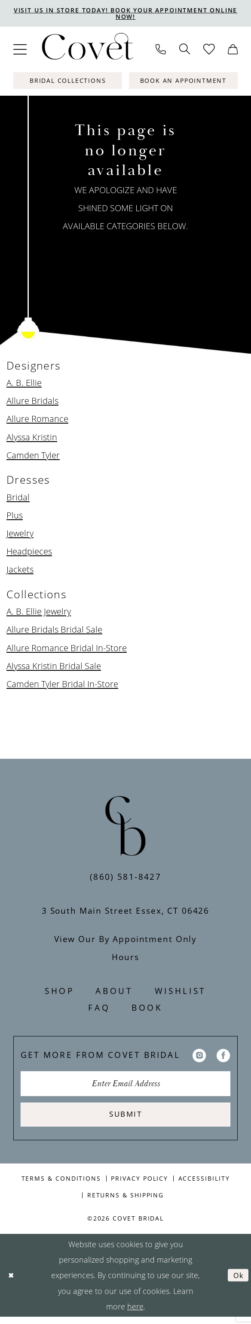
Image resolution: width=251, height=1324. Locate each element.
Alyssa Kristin (31, 438)
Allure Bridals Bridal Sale (54, 631)
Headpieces (29, 552)
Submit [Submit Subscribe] (125, 1120)
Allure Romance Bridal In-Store (66, 649)
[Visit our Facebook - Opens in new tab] (223, 1056)
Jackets (20, 570)
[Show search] (184, 50)
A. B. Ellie (24, 384)
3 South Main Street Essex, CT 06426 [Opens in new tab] (125, 911)
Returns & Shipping (125, 1202)
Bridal (18, 498)
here (135, 1313)
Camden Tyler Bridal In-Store (62, 685)
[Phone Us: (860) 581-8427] (160, 51)
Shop (59, 992)
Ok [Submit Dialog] (237, 1282)
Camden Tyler (33, 456)
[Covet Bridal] (87, 51)
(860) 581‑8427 (125, 878)
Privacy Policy (139, 1185)
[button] (20, 51)
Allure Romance (37, 420)
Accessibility (204, 1185)
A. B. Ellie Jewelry (38, 613)
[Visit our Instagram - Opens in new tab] (199, 1056)
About (114, 992)
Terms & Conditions (61, 1185)
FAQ (99, 1008)
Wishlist (180, 992)
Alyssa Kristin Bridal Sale (53, 667)
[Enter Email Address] (126, 1086)
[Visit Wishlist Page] (208, 50)
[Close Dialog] (12, 1282)
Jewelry (20, 534)
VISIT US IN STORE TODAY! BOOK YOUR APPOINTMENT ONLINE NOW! (125, 14)
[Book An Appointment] (183, 81)
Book (147, 1008)
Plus (14, 516)
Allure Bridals (32, 402)
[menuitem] (20, 51)
